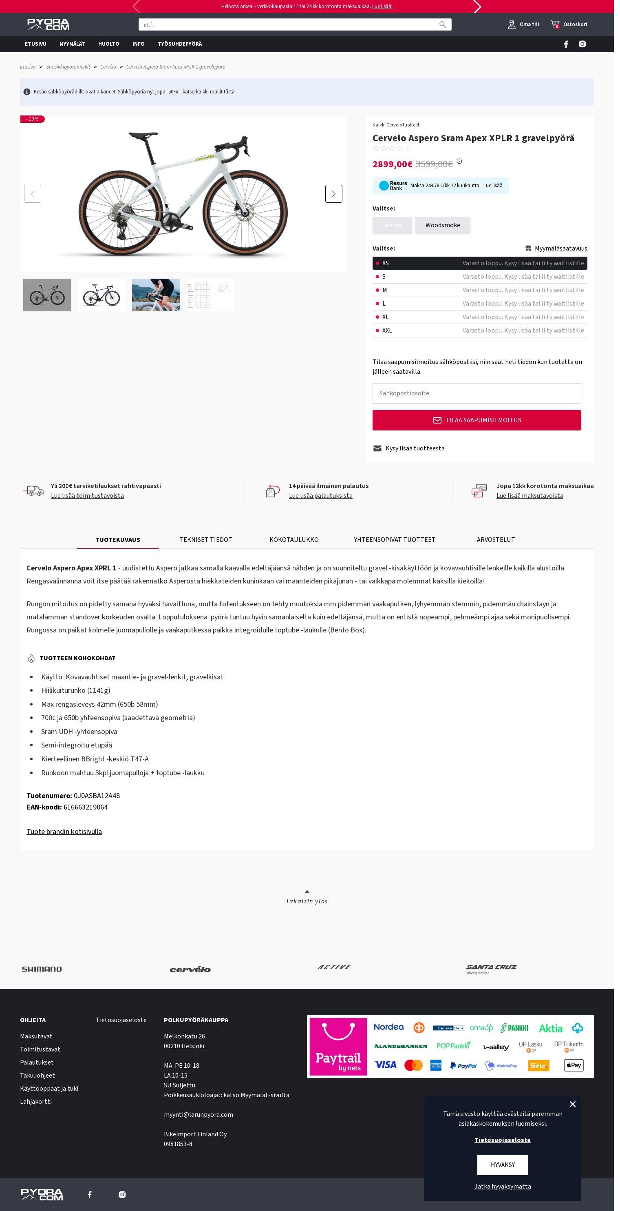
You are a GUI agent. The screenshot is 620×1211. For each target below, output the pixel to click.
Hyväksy (503, 1164)
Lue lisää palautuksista (321, 495)
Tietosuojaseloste (121, 1020)
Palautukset (37, 1062)
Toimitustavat (40, 1049)
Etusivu (28, 67)
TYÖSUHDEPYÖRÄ (180, 44)
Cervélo (108, 67)
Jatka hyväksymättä (502, 1186)
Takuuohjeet (37, 1075)
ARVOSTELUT (496, 539)
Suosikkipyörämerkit (68, 67)
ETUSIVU (35, 44)
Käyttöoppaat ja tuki (49, 1088)
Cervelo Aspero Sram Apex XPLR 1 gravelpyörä (175, 67)
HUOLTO (108, 44)
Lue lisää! (382, 6)
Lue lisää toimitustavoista (87, 495)
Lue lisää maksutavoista (529, 495)
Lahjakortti (36, 1101)
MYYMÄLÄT (72, 44)
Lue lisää (493, 185)
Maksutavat (36, 1036)
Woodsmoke (443, 225)
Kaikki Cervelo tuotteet (396, 125)
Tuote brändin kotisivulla (64, 832)
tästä (229, 91)
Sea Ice (392, 225)
